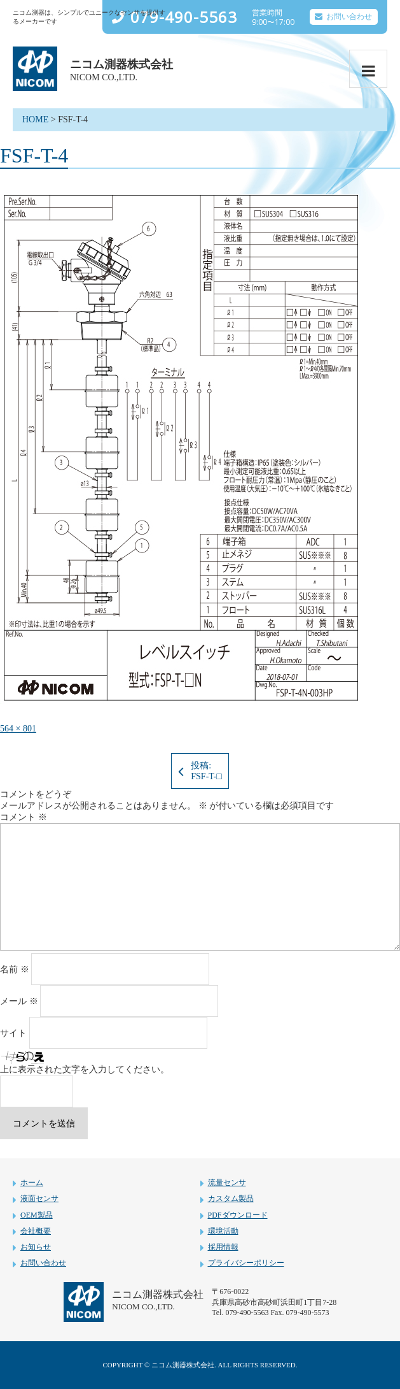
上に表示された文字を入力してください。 (84, 1069)
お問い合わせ (349, 16)
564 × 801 (18, 728)
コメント (23, 817)
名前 (14, 969)
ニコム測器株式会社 (121, 64)
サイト (13, 1033)
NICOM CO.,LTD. (103, 77)
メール (19, 1001)
